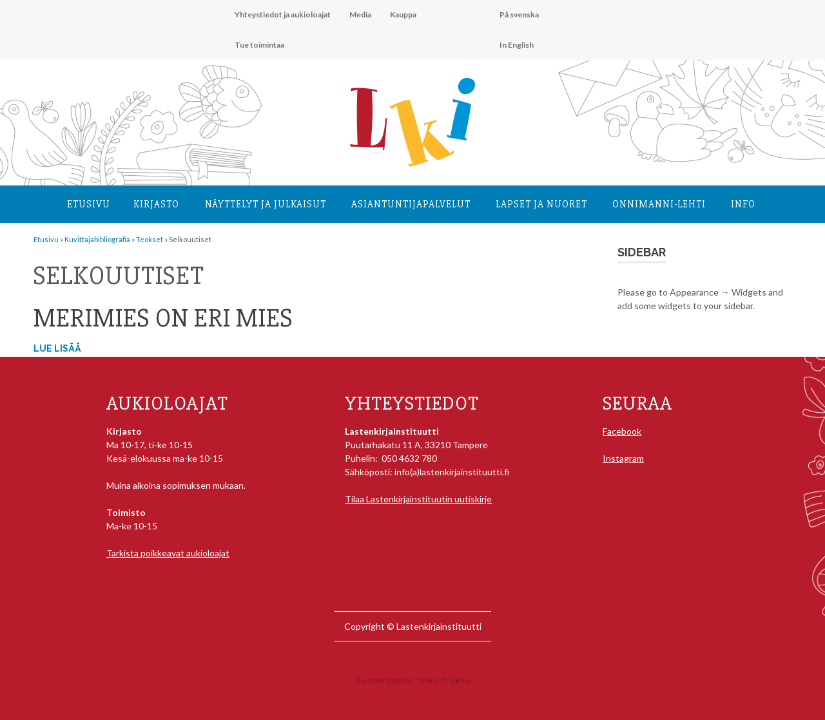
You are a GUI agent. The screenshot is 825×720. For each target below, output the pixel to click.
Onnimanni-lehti (659, 204)
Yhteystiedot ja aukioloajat (283, 14)
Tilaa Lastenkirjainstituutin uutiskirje (418, 498)
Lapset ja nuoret (541, 204)
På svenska (519, 14)
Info (743, 204)
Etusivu (88, 204)
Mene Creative (445, 680)
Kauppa (403, 14)
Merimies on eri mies (163, 318)
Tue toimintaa (259, 45)
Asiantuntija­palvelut (411, 204)
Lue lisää (57, 348)
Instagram (623, 458)
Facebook (622, 431)
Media (360, 14)
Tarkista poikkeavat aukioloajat (167, 552)
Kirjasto (156, 204)
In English (517, 45)
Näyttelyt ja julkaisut (265, 204)
